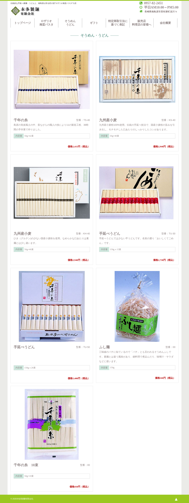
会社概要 (165, 22)
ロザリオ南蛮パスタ (46, 23)
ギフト (94, 22)
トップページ (22, 22)
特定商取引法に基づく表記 (118, 23)
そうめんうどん (70, 23)
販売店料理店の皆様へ (141, 23)
